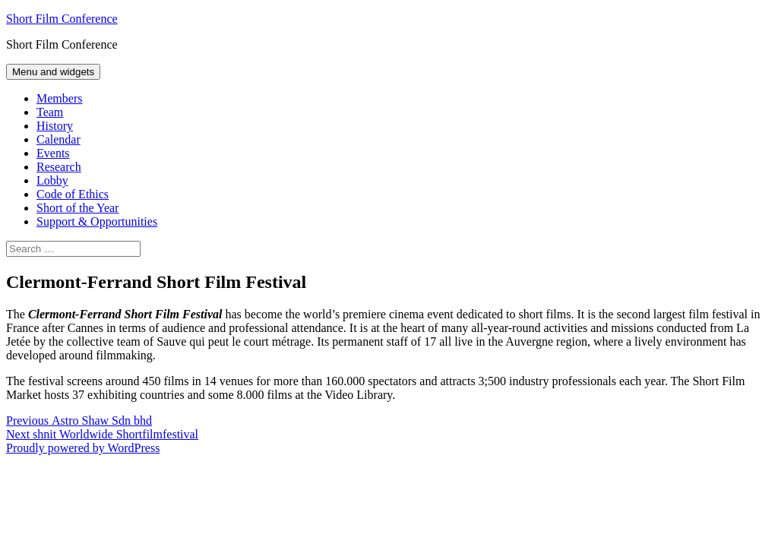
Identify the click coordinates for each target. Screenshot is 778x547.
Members (59, 98)
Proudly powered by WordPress (83, 447)
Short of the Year (77, 207)
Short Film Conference (62, 18)
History (54, 125)
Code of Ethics (72, 194)
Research (58, 166)
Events (53, 153)
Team (49, 112)
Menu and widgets (53, 71)
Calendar (58, 139)
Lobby (52, 180)
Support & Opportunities (96, 221)
